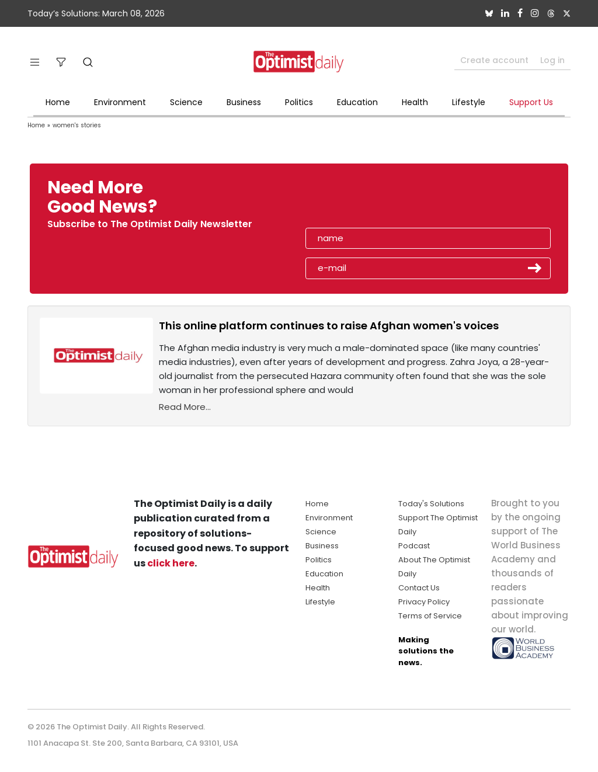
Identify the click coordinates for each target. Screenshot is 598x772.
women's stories (77, 125)
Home (58, 102)
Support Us (531, 102)
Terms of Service (430, 615)
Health (415, 102)
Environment (120, 102)
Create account (494, 60)
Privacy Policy (424, 601)
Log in (552, 60)
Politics (299, 102)
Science (186, 102)
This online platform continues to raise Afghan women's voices (329, 325)
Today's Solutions (431, 503)
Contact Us (419, 587)
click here (170, 563)
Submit (535, 268)
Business (244, 102)
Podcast (414, 545)
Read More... (185, 407)
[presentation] (373, 200)
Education (357, 102)
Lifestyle (468, 102)
